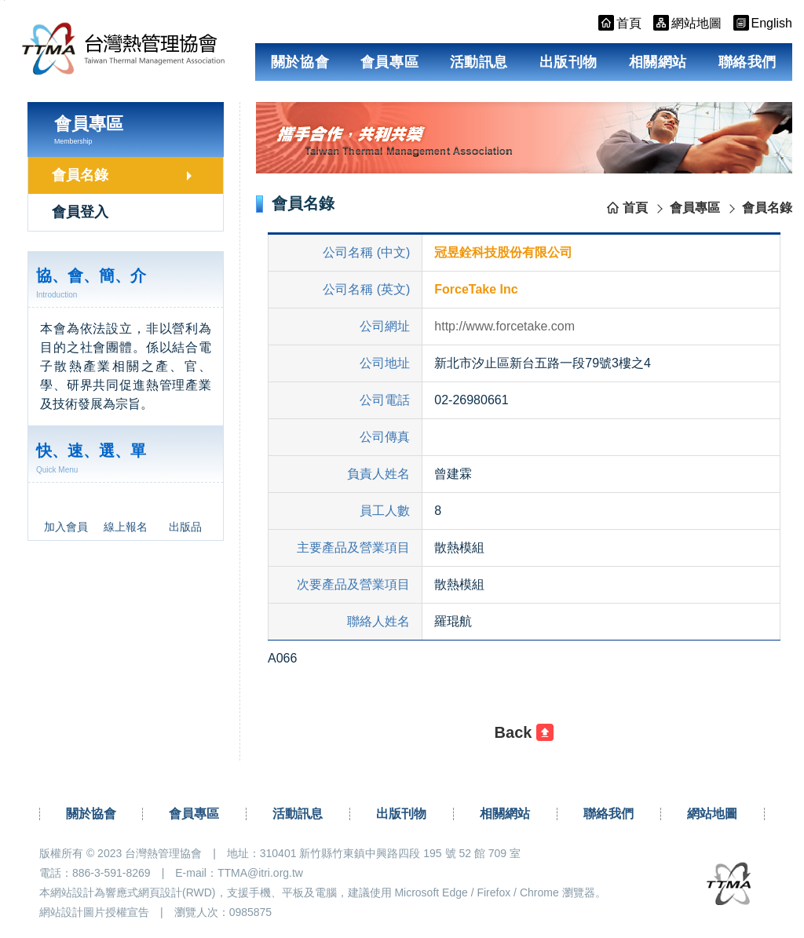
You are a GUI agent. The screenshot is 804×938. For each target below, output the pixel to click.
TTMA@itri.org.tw (260, 873)
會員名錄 (80, 175)
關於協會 (300, 62)
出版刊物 (568, 62)
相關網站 (658, 62)
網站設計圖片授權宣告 (94, 912)
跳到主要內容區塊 (4, 0)
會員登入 (80, 212)
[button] (524, 732)
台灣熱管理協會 (127, 48)
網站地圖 (712, 813)
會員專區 (389, 62)
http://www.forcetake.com (504, 326)
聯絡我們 (747, 62)
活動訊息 (479, 62)
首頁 (635, 207)
